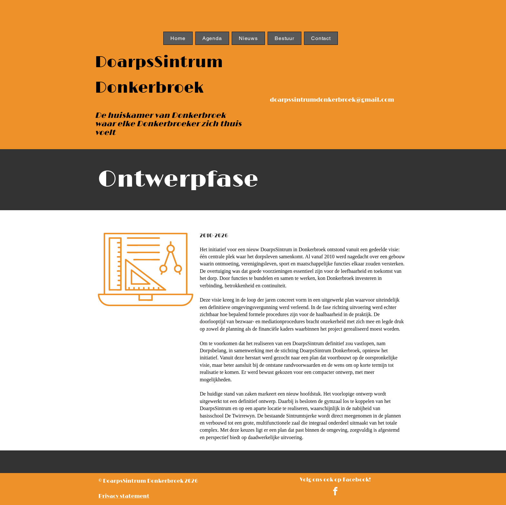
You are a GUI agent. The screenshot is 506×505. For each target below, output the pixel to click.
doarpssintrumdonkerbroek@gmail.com (332, 100)
